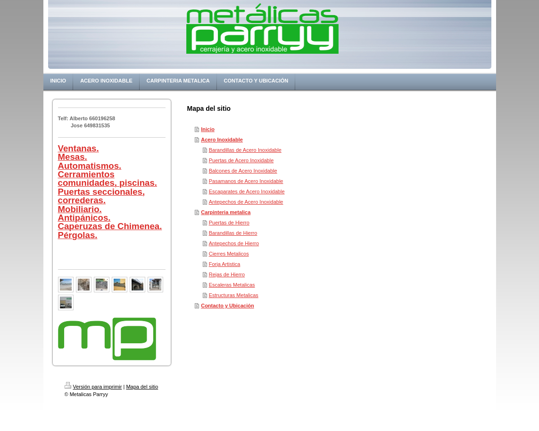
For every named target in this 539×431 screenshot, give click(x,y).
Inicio (208, 129)
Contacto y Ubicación (227, 305)
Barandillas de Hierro (233, 233)
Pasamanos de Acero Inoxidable (246, 181)
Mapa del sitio (142, 387)
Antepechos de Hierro (234, 243)
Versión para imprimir (93, 387)
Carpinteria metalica (225, 212)
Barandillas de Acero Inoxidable (245, 150)
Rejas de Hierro (227, 274)
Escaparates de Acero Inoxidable (247, 191)
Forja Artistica (224, 264)
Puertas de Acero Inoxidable (241, 160)
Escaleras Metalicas (232, 285)
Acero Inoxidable (222, 139)
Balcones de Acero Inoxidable (243, 171)
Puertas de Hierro (229, 222)
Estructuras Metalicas (233, 295)
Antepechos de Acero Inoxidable (246, 202)
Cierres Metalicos (229, 254)
